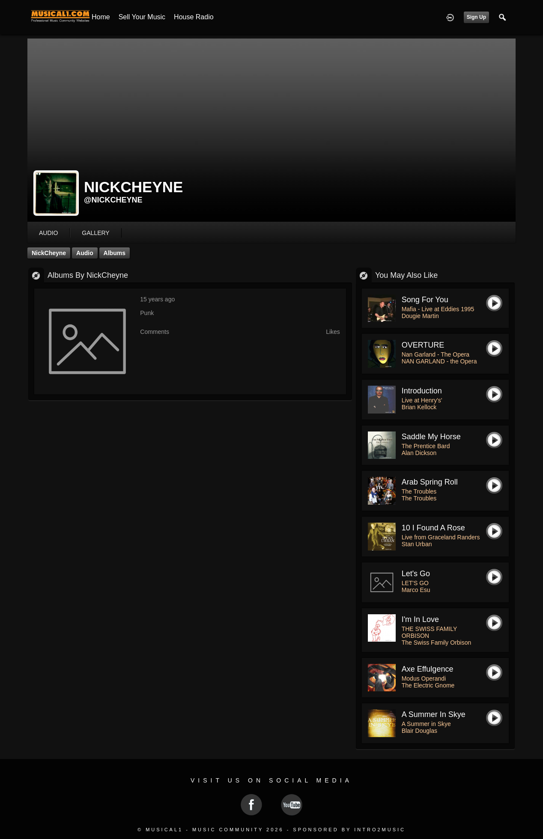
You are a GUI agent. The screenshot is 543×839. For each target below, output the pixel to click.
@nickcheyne (113, 200)
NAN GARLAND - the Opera (439, 361)
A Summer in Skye (433, 714)
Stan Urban (417, 544)
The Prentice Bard (426, 446)
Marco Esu (416, 589)
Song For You (425, 299)
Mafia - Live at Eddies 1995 (438, 309)
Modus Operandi (424, 678)
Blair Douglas (419, 730)
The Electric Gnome (428, 685)
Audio (84, 253)
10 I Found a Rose (433, 528)
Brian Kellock (419, 407)
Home (101, 17)
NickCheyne (49, 253)
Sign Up (476, 17)
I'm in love (420, 619)
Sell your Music (142, 17)
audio (48, 232)
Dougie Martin (420, 315)
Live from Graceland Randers (441, 537)
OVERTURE (423, 345)
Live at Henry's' (422, 400)
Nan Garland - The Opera (436, 354)
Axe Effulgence (427, 669)
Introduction (422, 391)
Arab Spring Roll (430, 482)
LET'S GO (415, 583)
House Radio (194, 17)
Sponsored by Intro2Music (349, 829)
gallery (95, 232)
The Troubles (419, 491)
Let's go (416, 573)
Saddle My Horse (431, 436)
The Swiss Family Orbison (436, 642)
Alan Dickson (419, 452)
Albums (114, 253)
